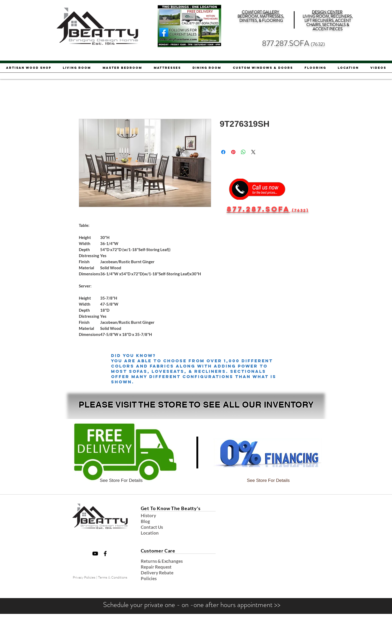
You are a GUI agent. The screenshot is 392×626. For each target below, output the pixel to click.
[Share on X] (253, 152)
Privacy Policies (84, 577)
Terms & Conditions (112, 577)
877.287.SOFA (286, 43)
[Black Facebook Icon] (105, 553)
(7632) (318, 44)
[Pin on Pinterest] (233, 152)
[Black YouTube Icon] (95, 553)
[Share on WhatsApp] (243, 152)
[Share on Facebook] (223, 152)
